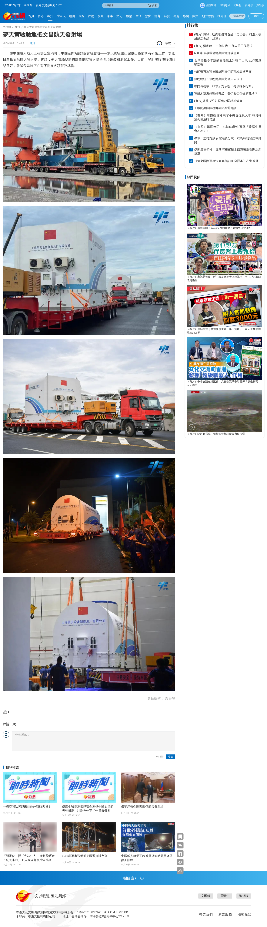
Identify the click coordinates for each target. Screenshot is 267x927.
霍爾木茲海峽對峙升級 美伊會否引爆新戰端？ (226, 93)
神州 (50, 16)
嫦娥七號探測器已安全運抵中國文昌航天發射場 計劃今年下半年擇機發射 (87, 808)
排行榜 (192, 25)
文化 (119, 16)
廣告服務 (225, 914)
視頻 (101, 16)
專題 (176, 16)
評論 (91, 16)
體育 (157, 16)
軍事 (110, 16)
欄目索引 (133, 878)
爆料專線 (225, 5)
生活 (138, 16)
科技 (167, 16)
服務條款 (244, 914)
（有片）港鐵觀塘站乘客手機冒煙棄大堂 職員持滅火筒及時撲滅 (227, 117)
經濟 (72, 16)
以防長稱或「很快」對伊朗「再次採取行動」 (224, 86)
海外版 (260, 5)
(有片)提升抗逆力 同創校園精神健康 (218, 100)
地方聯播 (208, 16)
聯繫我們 (206, 914)
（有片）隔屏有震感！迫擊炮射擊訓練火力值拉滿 (216, 433)
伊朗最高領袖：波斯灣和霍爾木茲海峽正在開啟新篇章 (227, 151)
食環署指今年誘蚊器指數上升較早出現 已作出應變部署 (227, 62)
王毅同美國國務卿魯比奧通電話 (215, 108)
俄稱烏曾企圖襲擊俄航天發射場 (142, 806)
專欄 (186, 16)
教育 (148, 16)
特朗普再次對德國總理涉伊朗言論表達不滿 (223, 71)
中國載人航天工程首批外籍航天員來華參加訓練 (146, 858)
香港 (41, 16)
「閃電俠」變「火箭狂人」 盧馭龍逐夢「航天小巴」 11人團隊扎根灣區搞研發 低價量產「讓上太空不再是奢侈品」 (29, 858)
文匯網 (7, 27)
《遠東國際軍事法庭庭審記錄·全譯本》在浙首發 (226, 161)
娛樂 (129, 16)
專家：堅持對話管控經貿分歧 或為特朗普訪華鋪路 (227, 140)
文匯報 (238, 5)
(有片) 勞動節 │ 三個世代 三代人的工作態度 (223, 45)
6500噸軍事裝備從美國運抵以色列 (84, 855)
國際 (81, 16)
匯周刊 (221, 16)
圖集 (195, 16)
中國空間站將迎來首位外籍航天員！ (27, 806)
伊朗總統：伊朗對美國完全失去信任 (218, 79)
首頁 (31, 16)
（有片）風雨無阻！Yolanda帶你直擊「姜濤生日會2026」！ (227, 128)
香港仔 (249, 5)
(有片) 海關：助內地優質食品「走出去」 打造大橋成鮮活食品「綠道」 (227, 36)
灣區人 (61, 16)
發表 (170, 756)
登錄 (256, 16)
